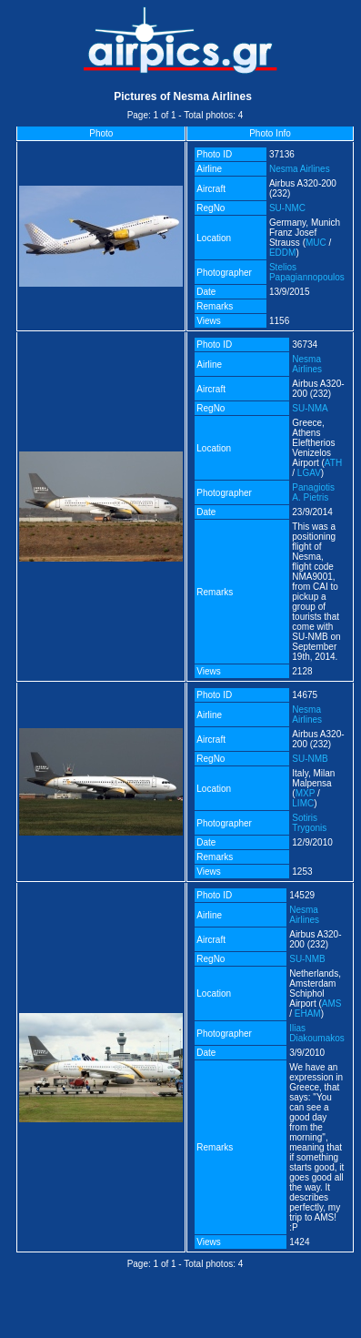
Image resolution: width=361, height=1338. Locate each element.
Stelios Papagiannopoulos (307, 272)
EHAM (308, 1014)
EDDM (282, 253)
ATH (333, 463)
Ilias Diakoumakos (317, 1033)
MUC (316, 243)
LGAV (309, 473)
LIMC (303, 803)
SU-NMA (309, 408)
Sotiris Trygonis (309, 823)
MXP (306, 793)
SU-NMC (287, 208)
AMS (332, 1003)
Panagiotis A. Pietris (313, 492)
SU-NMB (309, 759)
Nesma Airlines (299, 169)
